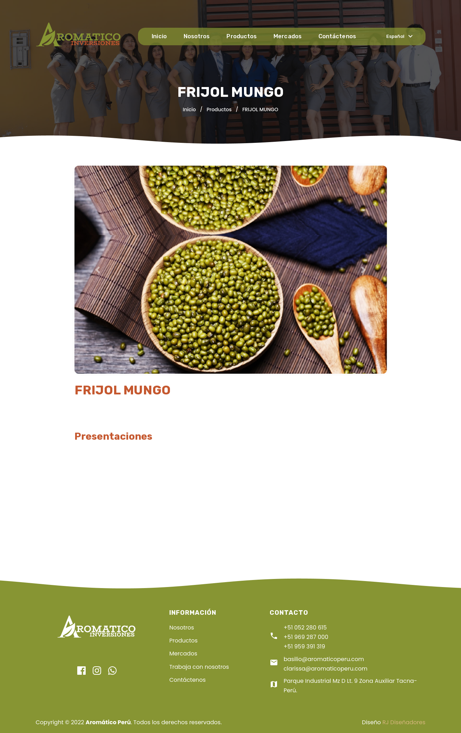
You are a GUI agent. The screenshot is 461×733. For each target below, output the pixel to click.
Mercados (288, 36)
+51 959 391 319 (304, 646)
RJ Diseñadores (403, 722)
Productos (243, 36)
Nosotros (198, 36)
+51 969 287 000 (306, 637)
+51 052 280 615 (305, 628)
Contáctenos (336, 36)
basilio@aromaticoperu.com (324, 659)
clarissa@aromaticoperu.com (326, 669)
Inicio (161, 36)
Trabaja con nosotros (199, 667)
